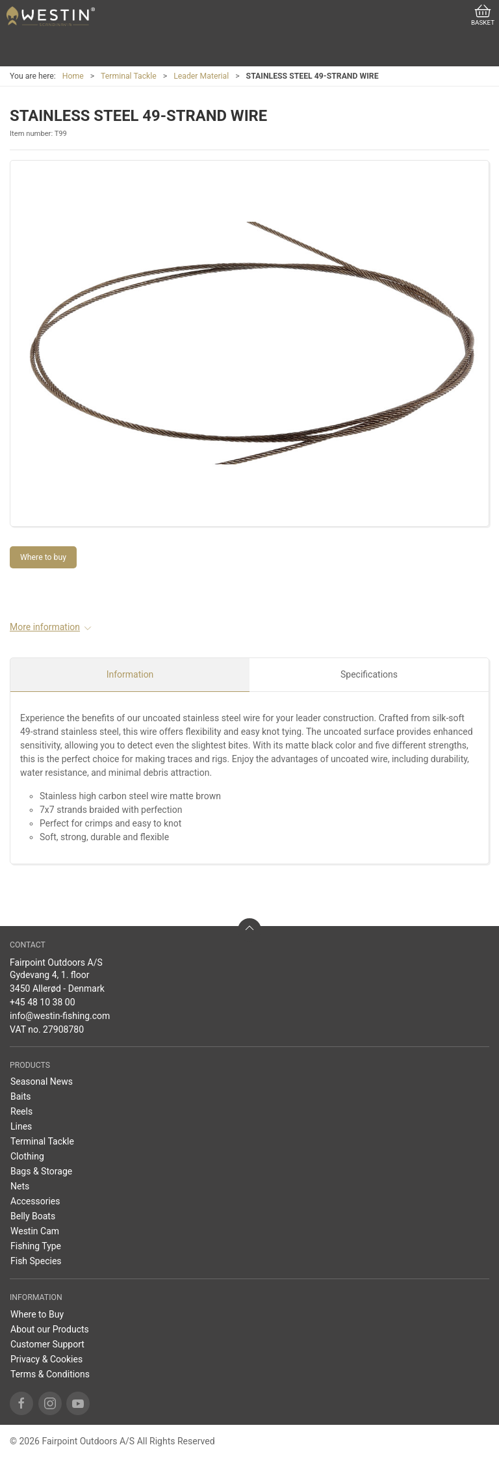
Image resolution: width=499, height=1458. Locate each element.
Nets (19, 1186)
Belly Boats (32, 1216)
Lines (21, 1126)
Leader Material (201, 76)
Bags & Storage (41, 1171)
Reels (21, 1111)
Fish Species (36, 1261)
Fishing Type (35, 1246)
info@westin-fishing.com (60, 1016)
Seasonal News (41, 1081)
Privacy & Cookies (46, 1359)
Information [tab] (130, 674)
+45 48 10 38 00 (42, 1002)
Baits (20, 1096)
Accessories (35, 1201)
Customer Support (47, 1344)
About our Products (49, 1329)
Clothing (27, 1156)
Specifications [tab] (369, 674)
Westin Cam (34, 1231)
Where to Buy (37, 1314)
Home (73, 76)
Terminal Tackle (129, 76)
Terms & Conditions (50, 1374)
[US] (50, 16)
